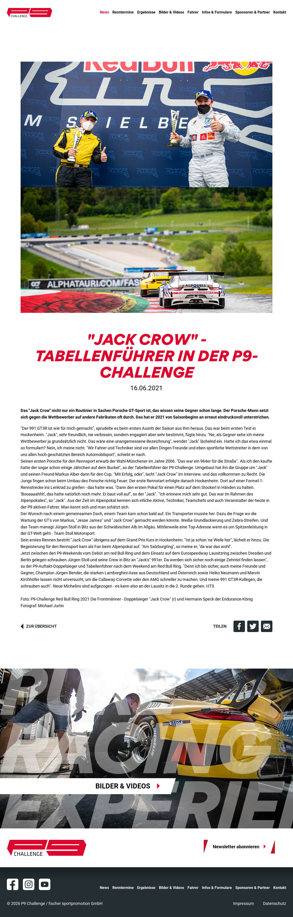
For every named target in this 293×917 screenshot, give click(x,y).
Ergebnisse (146, 12)
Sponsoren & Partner (252, 12)
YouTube (44, 884)
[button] (239, 626)
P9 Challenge (29, 12)
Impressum (243, 903)
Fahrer (192, 12)
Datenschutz (274, 903)
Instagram (28, 884)
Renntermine (123, 12)
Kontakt (279, 12)
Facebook (12, 884)
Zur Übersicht (41, 626)
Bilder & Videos (171, 12)
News (104, 12)
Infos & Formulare (217, 12)
